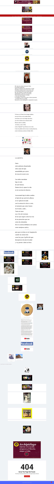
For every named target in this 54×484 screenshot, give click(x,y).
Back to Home (27, 476)
